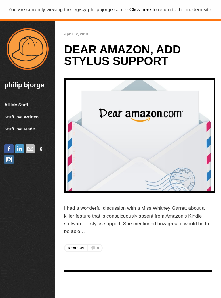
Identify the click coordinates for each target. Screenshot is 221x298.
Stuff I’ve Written (21, 116)
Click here (140, 9)
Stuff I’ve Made (19, 128)
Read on (83, 248)
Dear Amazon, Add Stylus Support (122, 55)
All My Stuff (16, 104)
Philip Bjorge (24, 85)
